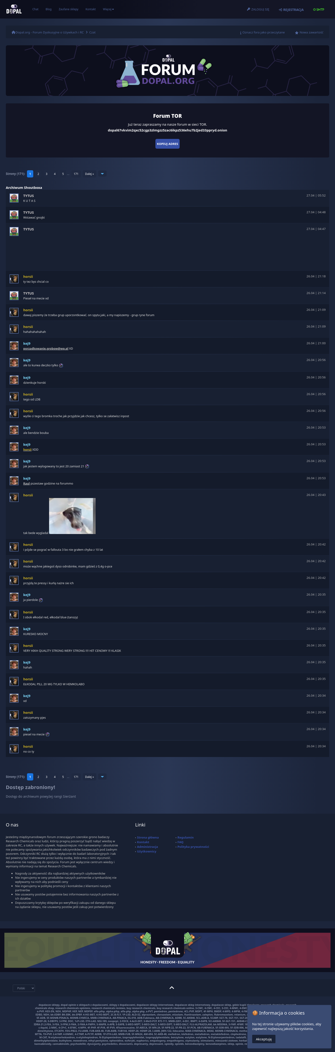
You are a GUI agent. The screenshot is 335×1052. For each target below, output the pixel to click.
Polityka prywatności (193, 847)
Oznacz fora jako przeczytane (263, 32)
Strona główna (148, 837)
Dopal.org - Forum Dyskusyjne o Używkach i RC (50, 32)
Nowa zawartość (311, 32)
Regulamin (186, 837)
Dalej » (89, 174)
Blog (49, 9)
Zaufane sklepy (68, 9)
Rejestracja (293, 9)
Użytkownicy (146, 851)
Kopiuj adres (167, 144)
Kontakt (91, 9)
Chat (35, 9)
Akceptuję (264, 1039)
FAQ (181, 842)
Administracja (147, 847)
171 (76, 174)
